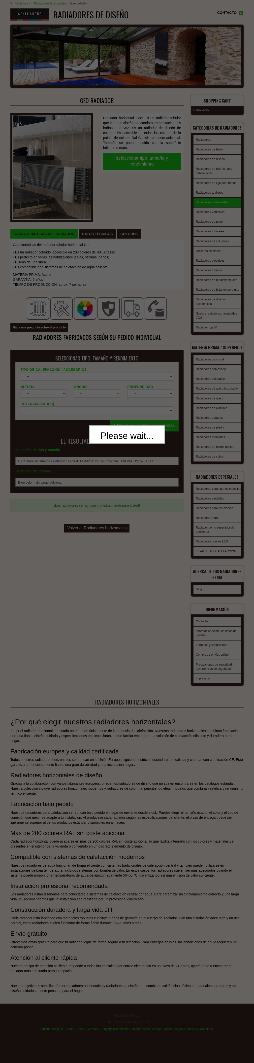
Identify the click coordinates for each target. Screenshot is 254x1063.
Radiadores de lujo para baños (216, 184)
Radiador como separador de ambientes (215, 537)
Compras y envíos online (212, 657)
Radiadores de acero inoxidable (217, 392)
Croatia (69, 1031)
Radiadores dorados (209, 422)
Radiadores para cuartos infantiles (218, 496)
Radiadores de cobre (209, 460)
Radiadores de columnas (212, 242)
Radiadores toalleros (209, 194)
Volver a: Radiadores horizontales (97, 468)
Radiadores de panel (209, 223)
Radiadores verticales (210, 213)
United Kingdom (174, 1031)
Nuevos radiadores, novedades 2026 (216, 317)
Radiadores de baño (209, 150)
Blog (199, 593)
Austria (45, 1031)
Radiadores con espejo (211, 373)
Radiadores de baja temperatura (217, 291)
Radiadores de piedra (210, 431)
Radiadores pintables (210, 505)
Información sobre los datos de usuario (216, 636)
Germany (93, 1031)
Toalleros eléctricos (208, 252)
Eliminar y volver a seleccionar (144, 353)
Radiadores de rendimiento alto (216, 281)
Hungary (105, 1031)
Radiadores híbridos (209, 271)
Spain (147, 1031)
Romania (135, 1031)
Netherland (120, 1031)
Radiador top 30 (206, 328)
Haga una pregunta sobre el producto (39, 256)
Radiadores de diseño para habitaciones (214, 172)
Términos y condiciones (211, 647)
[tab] (44, 181)
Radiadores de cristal (210, 363)
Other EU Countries (200, 1031)
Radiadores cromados (210, 441)
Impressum (203, 681)
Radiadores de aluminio (211, 412)
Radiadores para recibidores (214, 515)
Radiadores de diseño (210, 160)
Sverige (157, 1031)
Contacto (202, 624)
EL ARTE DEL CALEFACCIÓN (216, 558)
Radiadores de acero (209, 402)
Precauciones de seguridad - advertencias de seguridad (215, 669)
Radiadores (21, 3)
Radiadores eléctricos (210, 262)
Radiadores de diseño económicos (210, 303)
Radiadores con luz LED (212, 548)
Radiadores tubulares (210, 232)
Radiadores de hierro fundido (215, 451)
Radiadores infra (207, 525)
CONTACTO (227, 13)
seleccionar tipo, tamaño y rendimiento (142, 160)
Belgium (57, 1031)
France (80, 1031)
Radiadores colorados (210, 383)
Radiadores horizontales (49, 3)
